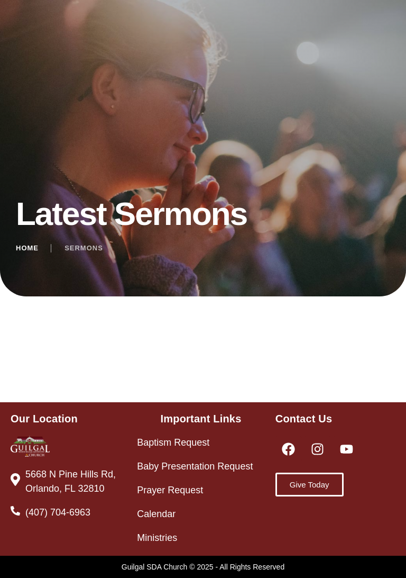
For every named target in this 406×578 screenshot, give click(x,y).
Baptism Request (173, 442)
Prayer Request (170, 490)
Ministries (157, 537)
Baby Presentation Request (195, 466)
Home (27, 248)
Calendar (156, 514)
